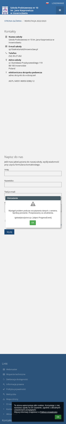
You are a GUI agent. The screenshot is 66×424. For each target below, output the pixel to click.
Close (58, 198)
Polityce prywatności (48, 412)
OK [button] (58, 417)
